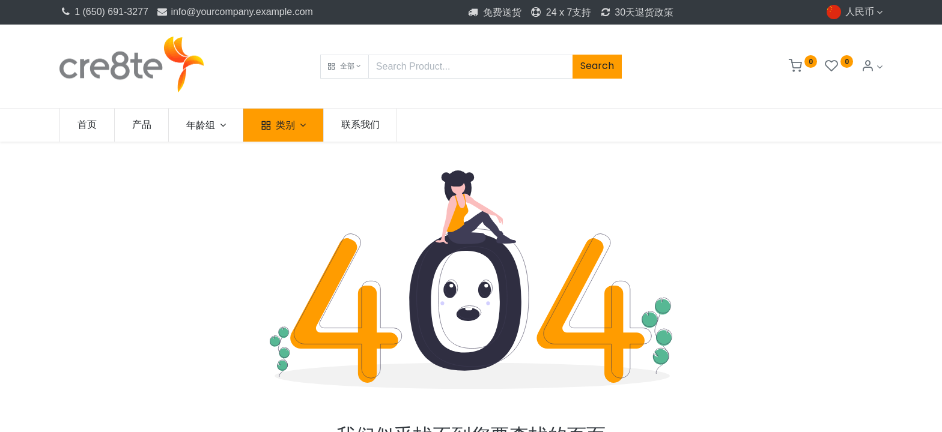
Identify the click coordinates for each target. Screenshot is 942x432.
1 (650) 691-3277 (103, 12)
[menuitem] (87, 125)
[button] (344, 67)
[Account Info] (872, 67)
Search (597, 66)
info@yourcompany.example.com (234, 12)
